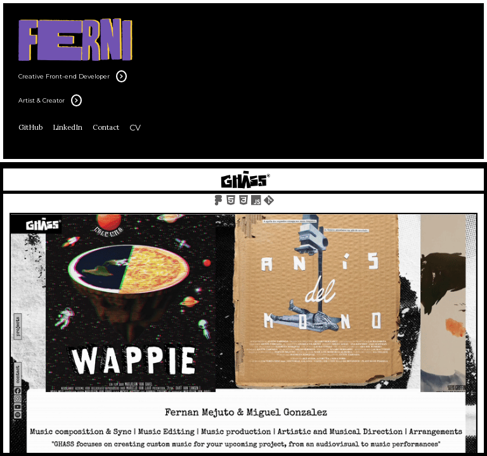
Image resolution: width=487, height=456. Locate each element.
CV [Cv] (135, 127)
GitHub (30, 127)
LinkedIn (67, 127)
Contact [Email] (106, 127)
